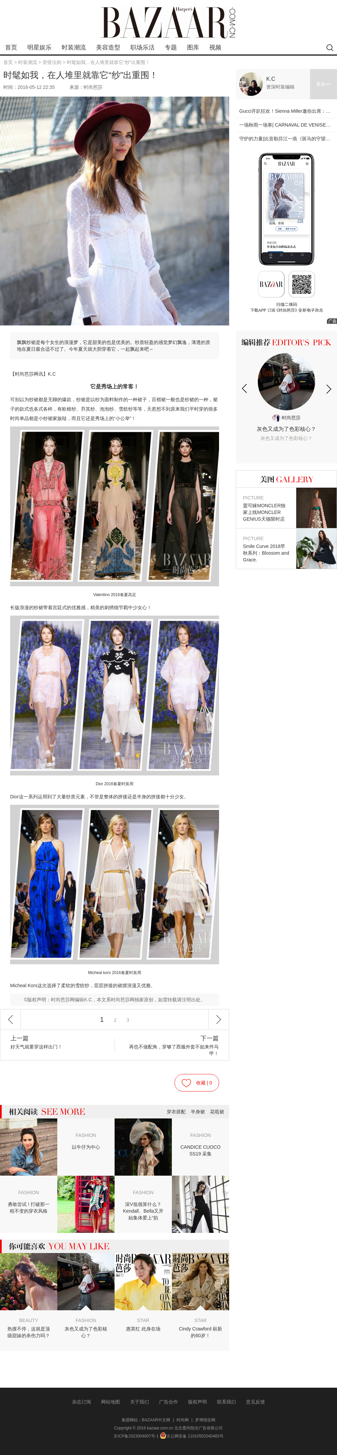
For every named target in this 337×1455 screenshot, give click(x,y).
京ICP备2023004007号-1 (136, 1436)
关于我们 (139, 1402)
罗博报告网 (205, 1420)
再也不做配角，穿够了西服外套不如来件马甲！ (173, 1045)
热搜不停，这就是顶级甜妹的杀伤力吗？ (28, 1332)
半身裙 (198, 1111)
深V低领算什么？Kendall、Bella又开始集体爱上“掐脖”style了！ (143, 1211)
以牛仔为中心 (86, 1147)
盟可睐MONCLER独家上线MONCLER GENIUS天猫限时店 (266, 508)
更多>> (323, 84)
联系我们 (226, 1402)
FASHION (85, 1135)
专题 (171, 47)
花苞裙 (217, 1111)
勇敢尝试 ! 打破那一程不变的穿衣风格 (29, 1208)
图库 (193, 47)
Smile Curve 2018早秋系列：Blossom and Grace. (266, 548)
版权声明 (197, 1402)
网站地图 (110, 1402)
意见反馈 (255, 1402)
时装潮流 (74, 47)
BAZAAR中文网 (156, 1420)
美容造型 (108, 47)
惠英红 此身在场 (143, 1328)
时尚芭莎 (286, 417)
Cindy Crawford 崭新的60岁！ (200, 1332)
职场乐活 (142, 47)
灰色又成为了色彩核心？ (86, 1332)
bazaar (168, 23)
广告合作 (168, 1402)
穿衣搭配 (176, 1111)
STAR (143, 1320)
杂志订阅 (81, 1402)
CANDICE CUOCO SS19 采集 (200, 1150)
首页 (11, 47)
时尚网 (183, 1420)
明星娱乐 (39, 47)
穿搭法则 (51, 62)
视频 (215, 47)
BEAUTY (28, 1320)
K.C (270, 79)
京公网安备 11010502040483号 (191, 1436)
